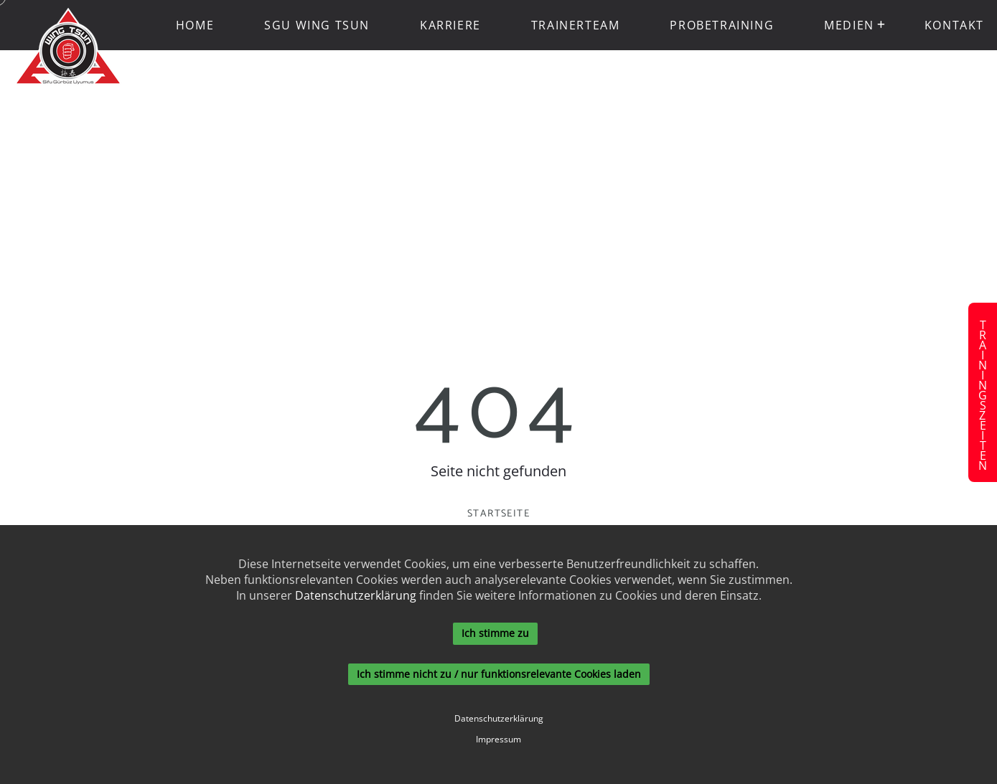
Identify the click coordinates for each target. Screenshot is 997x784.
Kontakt (954, 25)
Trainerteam (575, 25)
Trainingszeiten (983, 392)
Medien (849, 25)
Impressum (498, 740)
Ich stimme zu (495, 633)
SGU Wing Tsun (317, 25)
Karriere (450, 25)
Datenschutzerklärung (355, 595)
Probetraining (722, 25)
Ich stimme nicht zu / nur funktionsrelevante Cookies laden (499, 674)
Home (195, 25)
